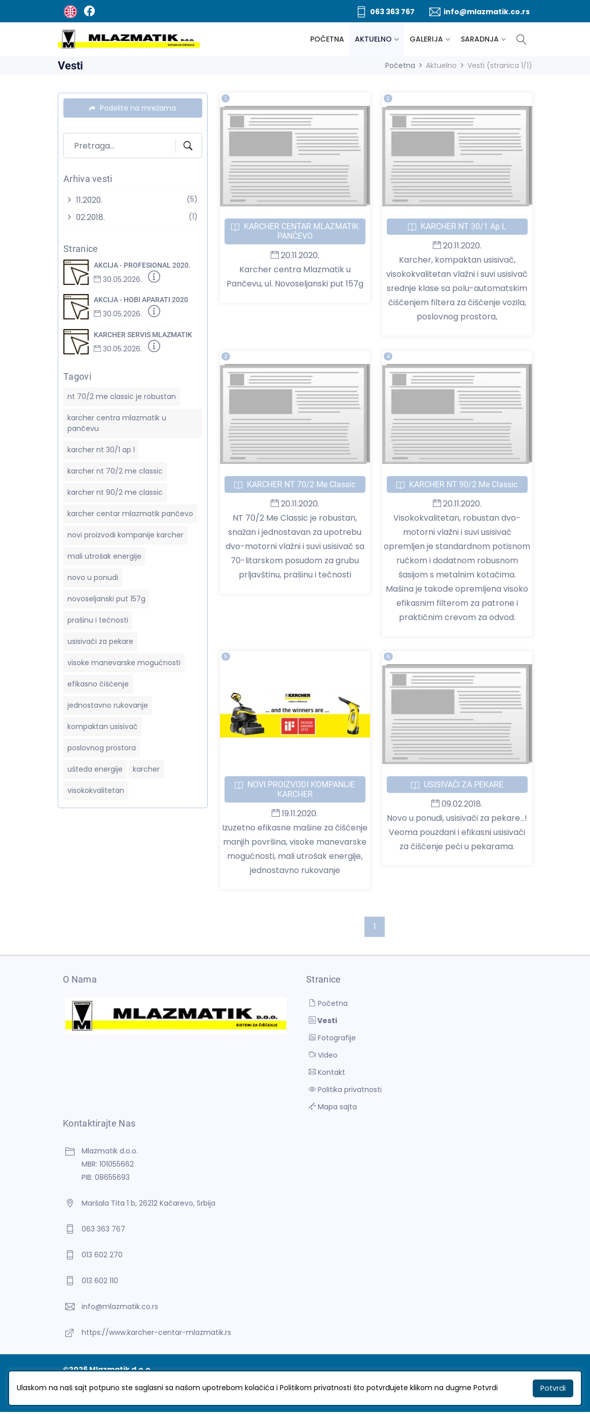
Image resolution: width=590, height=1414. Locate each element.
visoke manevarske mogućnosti (123, 662)
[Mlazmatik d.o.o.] (129, 39)
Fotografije (332, 1039)
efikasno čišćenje (98, 683)
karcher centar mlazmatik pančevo (130, 513)
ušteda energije (95, 769)
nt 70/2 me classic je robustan (121, 396)
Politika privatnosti (345, 1090)
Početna (327, 39)
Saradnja (480, 39)
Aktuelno (373, 39)
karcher (146, 769)
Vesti (323, 1022)
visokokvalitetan (95, 790)
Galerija (426, 39)
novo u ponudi (92, 577)
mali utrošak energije (104, 556)
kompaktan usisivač (102, 726)
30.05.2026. (118, 279)
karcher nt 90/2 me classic (115, 492)
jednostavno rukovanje (107, 705)
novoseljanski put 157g (106, 598)
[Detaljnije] (154, 278)
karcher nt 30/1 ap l (101, 449)
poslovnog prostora (101, 747)
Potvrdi (553, 1388)
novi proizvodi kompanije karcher (125, 534)
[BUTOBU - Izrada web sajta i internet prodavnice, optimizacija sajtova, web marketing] (70, 11)
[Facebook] (89, 11)
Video (323, 1056)
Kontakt (327, 1073)
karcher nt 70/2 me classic (115, 470)
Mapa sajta (333, 1108)
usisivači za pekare (100, 641)
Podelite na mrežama (132, 108)
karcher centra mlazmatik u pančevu (116, 422)
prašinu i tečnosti (97, 619)
